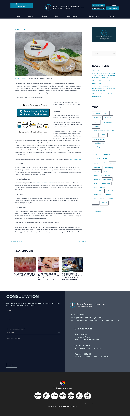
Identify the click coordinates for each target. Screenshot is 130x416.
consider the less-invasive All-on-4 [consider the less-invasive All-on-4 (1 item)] (104, 130)
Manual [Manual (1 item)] (112, 163)
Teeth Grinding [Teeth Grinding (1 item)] (110, 191)
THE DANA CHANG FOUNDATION (21, 5)
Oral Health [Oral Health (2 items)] (97, 168)
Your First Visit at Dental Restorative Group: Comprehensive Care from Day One (103, 88)
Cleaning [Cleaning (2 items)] (96, 126)
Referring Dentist (98, 8)
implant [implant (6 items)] (105, 158)
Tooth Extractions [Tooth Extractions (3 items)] (99, 198)
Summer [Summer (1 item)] (102, 187)
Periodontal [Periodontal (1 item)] (97, 172)
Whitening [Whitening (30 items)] (98, 211)
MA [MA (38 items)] (105, 163)
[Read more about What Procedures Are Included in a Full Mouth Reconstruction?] (48, 264)
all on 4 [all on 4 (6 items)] (106, 113)
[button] (34, 16)
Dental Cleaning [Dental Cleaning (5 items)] (99, 139)
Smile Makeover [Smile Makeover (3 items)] (105, 183)
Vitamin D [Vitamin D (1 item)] (104, 207)
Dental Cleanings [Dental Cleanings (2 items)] (99, 143)
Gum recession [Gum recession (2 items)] (105, 154)
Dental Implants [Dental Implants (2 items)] (98, 147)
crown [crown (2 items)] (95, 135)
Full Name (10, 310)
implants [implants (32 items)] (97, 163)
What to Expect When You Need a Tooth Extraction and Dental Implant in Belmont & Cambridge (104, 75)
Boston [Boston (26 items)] (96, 122)
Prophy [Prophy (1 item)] (96, 175)
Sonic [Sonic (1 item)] (95, 187)
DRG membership (98, 5)
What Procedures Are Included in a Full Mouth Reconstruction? (48, 276)
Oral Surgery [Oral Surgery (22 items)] (108, 168)
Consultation (112, 8)
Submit (12, 365)
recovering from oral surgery (43, 183)
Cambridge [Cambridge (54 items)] (107, 122)
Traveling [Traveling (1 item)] (110, 198)
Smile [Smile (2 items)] (95, 183)
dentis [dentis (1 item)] (107, 151)
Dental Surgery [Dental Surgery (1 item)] (98, 151)
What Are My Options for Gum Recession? (24, 275)
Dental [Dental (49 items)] (103, 135)
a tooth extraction (76, 159)
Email (9, 320)
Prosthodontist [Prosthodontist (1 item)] (105, 175)
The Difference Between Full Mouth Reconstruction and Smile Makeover (72, 276)
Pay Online (112, 5)
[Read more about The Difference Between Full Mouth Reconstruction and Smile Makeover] (72, 264)
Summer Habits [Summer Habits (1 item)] (98, 191)
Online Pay (95, 70)
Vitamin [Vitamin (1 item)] (96, 207)
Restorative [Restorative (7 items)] (107, 179)
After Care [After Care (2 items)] (97, 113)
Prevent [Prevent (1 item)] (106, 172)
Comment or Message (14, 338)
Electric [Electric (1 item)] (96, 154)
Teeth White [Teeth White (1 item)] (97, 194)
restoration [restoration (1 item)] (97, 179)
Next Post (82, 241)
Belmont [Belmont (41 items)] (108, 118)
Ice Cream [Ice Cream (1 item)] (97, 158)
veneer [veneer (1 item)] (96, 203)
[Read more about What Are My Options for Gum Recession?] (25, 264)
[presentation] (20, 358)
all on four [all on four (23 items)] (97, 117)
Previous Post (16, 241)
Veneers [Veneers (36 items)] (104, 203)
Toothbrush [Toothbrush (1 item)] (107, 194)
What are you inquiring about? (16, 329)
